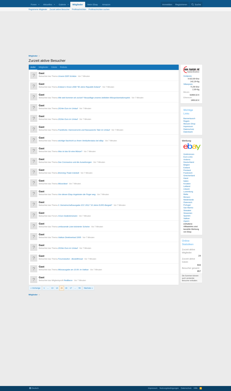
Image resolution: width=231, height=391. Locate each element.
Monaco (186, 197)
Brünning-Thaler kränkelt (68, 173)
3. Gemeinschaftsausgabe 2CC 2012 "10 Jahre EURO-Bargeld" (85, 205)
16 (66, 288)
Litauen (186, 189)
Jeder (33, 67)
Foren (34, 4)
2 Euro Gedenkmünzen (67, 216)
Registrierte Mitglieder (38, 9)
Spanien (186, 216)
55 (80, 288)
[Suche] (196, 4)
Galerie (62, 4)
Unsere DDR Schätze (67, 76)
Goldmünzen (188, 154)
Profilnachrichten (79, 9)
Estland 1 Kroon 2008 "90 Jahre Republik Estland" (79, 87)
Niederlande (188, 200)
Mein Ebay (92, 4)
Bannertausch (189, 118)
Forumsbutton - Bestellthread (70, 259)
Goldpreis (187, 76)
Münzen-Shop (189, 124)
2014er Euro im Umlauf (68, 108)
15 (62, 288)
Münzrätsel (62, 184)
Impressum (188, 126)
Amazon (106, 4)
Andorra (186, 159)
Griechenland (189, 175)
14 (57, 288)
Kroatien (186, 184)
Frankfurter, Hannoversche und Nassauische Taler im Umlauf (84, 130)
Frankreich (187, 173)
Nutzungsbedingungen (169, 388)
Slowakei (187, 210)
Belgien (186, 165)
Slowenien (187, 213)
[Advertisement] (115, 33)
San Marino (188, 208)
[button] (39, 4)
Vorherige (36, 288)
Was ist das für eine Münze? (70, 151)
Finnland (187, 170)
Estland (186, 167)
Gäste (54, 67)
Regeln (186, 121)
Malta (185, 194)
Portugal (186, 205)
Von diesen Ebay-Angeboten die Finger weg (76, 194)
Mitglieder (77, 4)
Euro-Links (188, 157)
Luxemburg (188, 191)
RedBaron (68, 280)
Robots (63, 67)
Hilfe (196, 388)
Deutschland (188, 162)
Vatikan (186, 218)
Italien (186, 181)
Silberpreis (187, 84)
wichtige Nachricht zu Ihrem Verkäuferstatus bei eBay (80, 141)
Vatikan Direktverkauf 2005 (69, 237)
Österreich (187, 202)
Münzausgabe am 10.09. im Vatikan (73, 270)
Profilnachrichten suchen (99, 9)
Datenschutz (188, 129)
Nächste (87, 288)
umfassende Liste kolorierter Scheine (74, 227)
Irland (185, 178)
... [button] (48, 288)
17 (71, 288)
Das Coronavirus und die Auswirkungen (75, 162)
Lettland (186, 186)
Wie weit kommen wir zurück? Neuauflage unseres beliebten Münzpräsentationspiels (94, 98)
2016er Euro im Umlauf (68, 119)
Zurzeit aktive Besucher (60, 9)
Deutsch (34, 388)
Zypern (186, 221)
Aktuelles (47, 4)
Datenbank (188, 132)
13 (52, 288)
